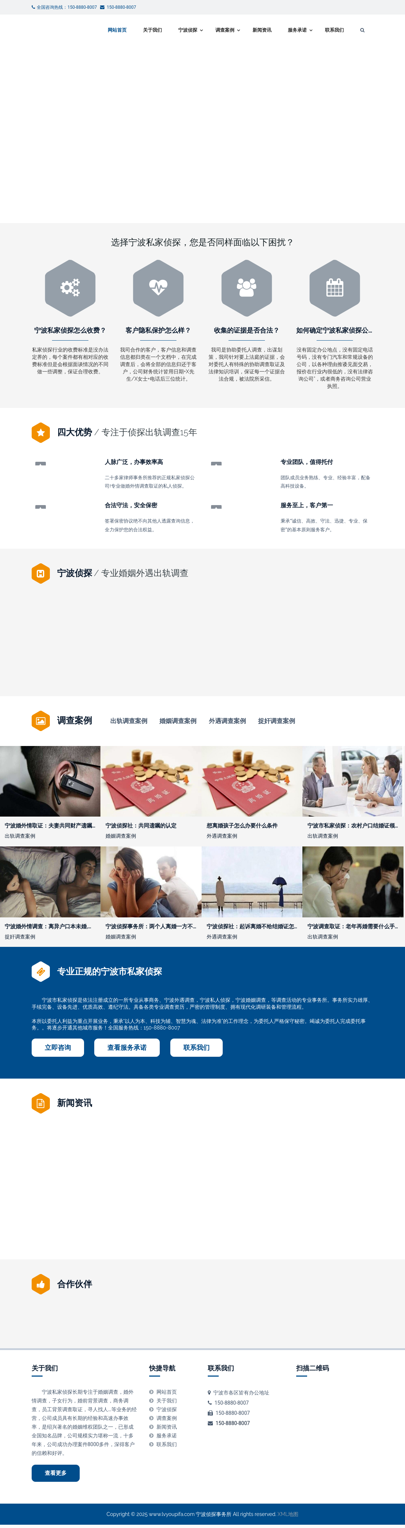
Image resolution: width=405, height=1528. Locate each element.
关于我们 (152, 30)
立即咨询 (58, 1050)
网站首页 (117, 30)
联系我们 (334, 30)
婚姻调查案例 (177, 721)
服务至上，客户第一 (307, 505)
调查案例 (224, 30)
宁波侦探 (187, 30)
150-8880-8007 (232, 1426)
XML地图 (288, 1517)
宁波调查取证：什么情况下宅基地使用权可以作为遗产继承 (191, 1196)
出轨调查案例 (128, 721)
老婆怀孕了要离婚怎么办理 (335, 663)
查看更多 (56, 1476)
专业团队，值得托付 (307, 462)
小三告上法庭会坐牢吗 (70, 663)
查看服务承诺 (127, 1050)
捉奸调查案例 (276, 721)
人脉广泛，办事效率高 (134, 462)
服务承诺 (297, 30)
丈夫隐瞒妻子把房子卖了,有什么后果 (76, 1196)
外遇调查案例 (227, 721)
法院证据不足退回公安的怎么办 (334, 1196)
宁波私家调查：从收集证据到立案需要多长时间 (265, 1196)
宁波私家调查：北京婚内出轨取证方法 (260, 663)
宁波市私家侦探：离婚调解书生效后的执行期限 (182, 663)
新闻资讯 (262, 30)
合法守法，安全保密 (131, 505)
